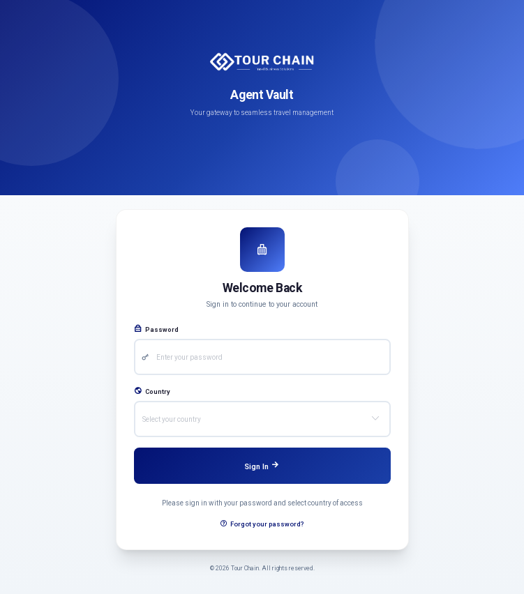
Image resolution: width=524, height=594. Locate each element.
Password (156, 329)
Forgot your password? (262, 524)
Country (152, 391)
